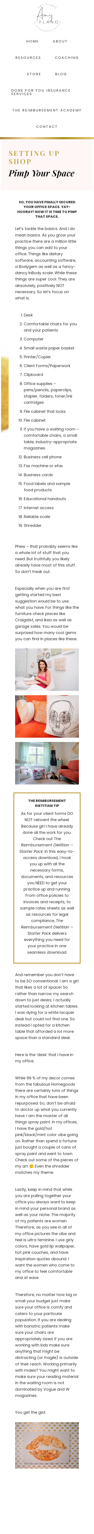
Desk (28, 315)
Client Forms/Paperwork (48, 365)
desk (41, 1054)
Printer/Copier (37, 357)
